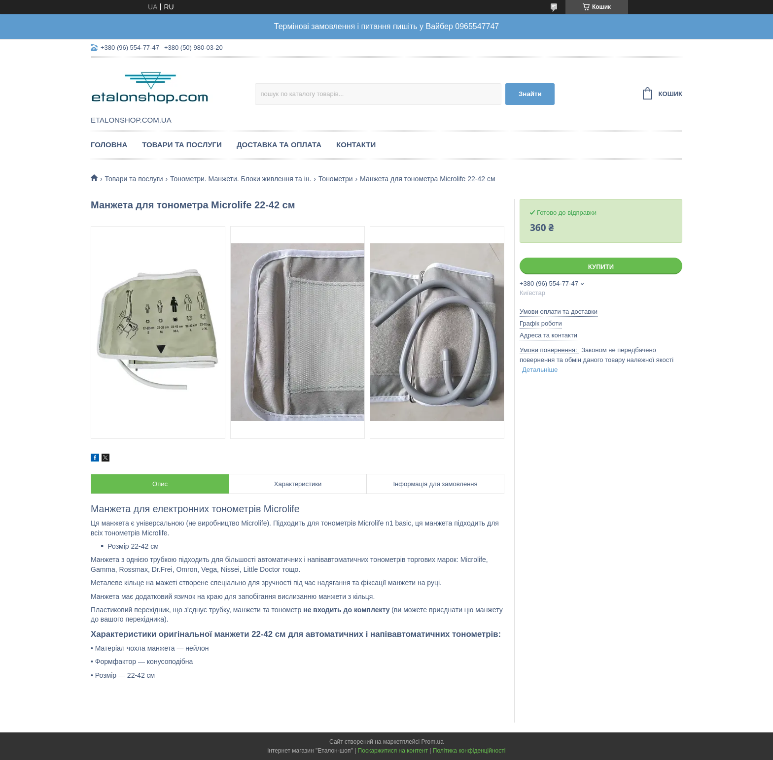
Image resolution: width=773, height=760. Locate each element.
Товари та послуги (182, 144)
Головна (109, 144)
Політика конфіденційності (469, 750)
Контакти (356, 144)
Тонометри (335, 179)
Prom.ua (433, 741)
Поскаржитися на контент (393, 750)
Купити (601, 266)
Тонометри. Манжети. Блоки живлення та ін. (240, 179)
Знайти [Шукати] (530, 94)
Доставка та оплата (279, 144)
